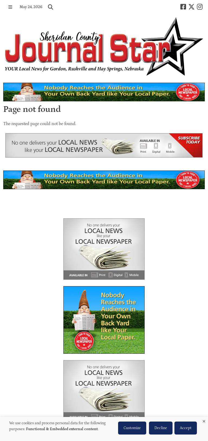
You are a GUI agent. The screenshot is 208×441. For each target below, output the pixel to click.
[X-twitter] (191, 7)
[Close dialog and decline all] (204, 420)
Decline (160, 428)
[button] (10, 7)
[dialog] (104, 429)
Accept (185, 428)
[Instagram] (200, 7)
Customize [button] (132, 428)
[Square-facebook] (183, 7)
